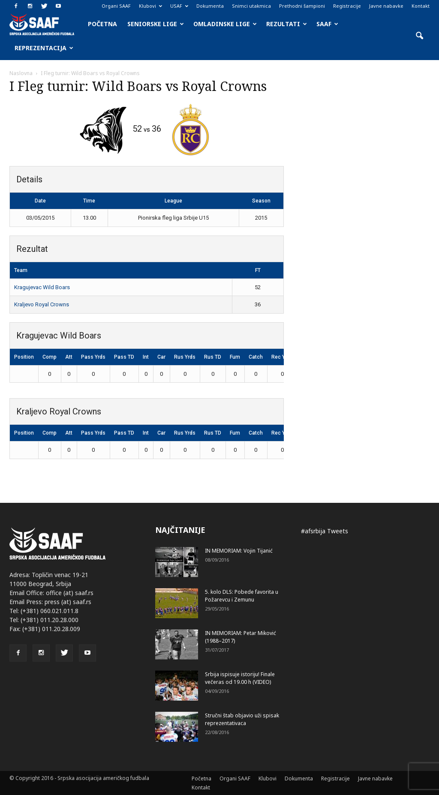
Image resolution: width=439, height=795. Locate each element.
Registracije (347, 6)
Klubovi (150, 6)
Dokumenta (210, 6)
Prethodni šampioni (302, 6)
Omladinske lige (225, 24)
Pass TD (124, 357)
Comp (49, 357)
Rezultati (286, 24)
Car (161, 357)
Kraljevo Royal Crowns (41, 304)
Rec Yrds (282, 357)
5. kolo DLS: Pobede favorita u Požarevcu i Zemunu (241, 595)
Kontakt (421, 6)
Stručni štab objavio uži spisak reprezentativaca (242, 719)
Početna (102, 24)
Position (24, 357)
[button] (419, 36)
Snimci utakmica (251, 6)
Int (146, 357)
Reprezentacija (44, 48)
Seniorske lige (155, 24)
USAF (179, 6)
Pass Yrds (93, 357)
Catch (256, 357)
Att (68, 357)
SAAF (327, 24)
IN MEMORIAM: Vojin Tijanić (239, 550)
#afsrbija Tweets (324, 531)
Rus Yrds (184, 357)
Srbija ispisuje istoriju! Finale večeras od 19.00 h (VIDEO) (240, 678)
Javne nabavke (386, 6)
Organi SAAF (116, 6)
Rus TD (212, 357)
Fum (235, 357)
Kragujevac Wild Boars (42, 287)
